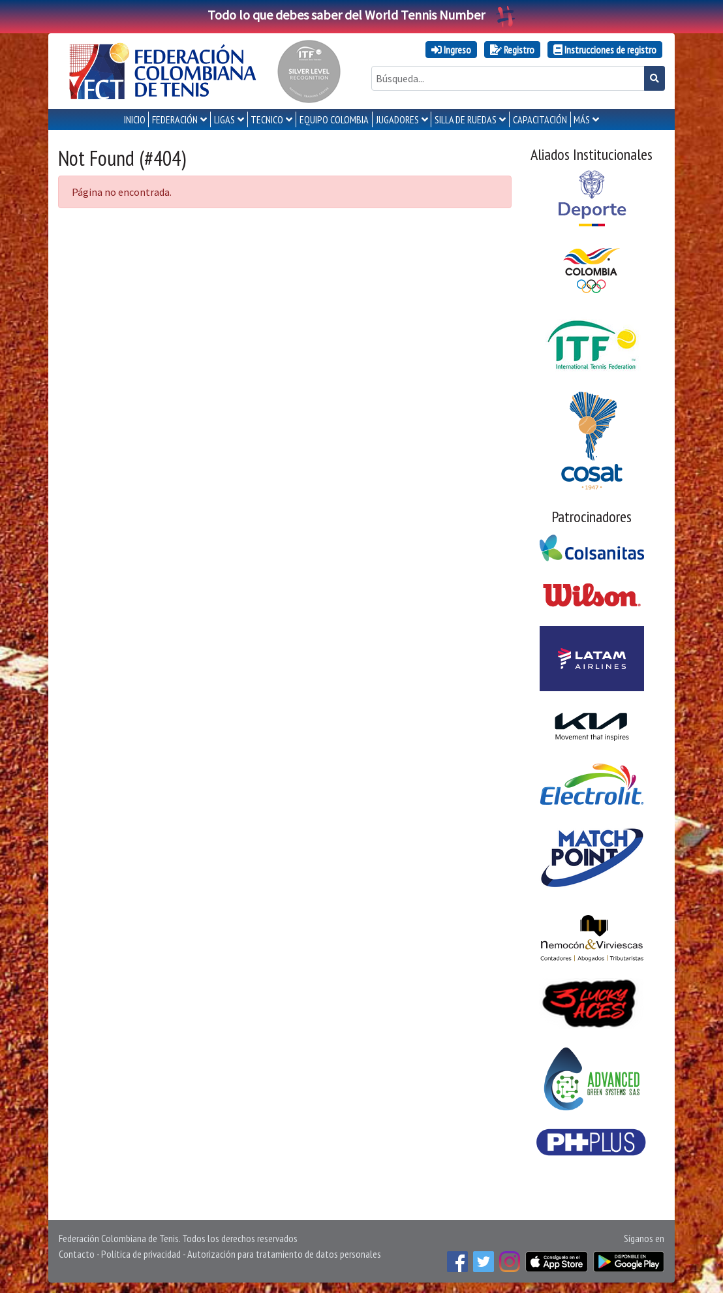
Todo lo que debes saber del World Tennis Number (361, 15)
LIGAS (224, 119)
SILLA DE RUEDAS (466, 119)
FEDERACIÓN (175, 119)
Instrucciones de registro (604, 49)
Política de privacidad (141, 1253)
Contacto (77, 1253)
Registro (512, 49)
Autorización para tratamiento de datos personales (284, 1253)
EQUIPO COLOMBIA (334, 119)
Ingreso (451, 49)
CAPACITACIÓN (540, 119)
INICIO (135, 119)
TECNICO (267, 119)
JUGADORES (397, 119)
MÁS (582, 119)
